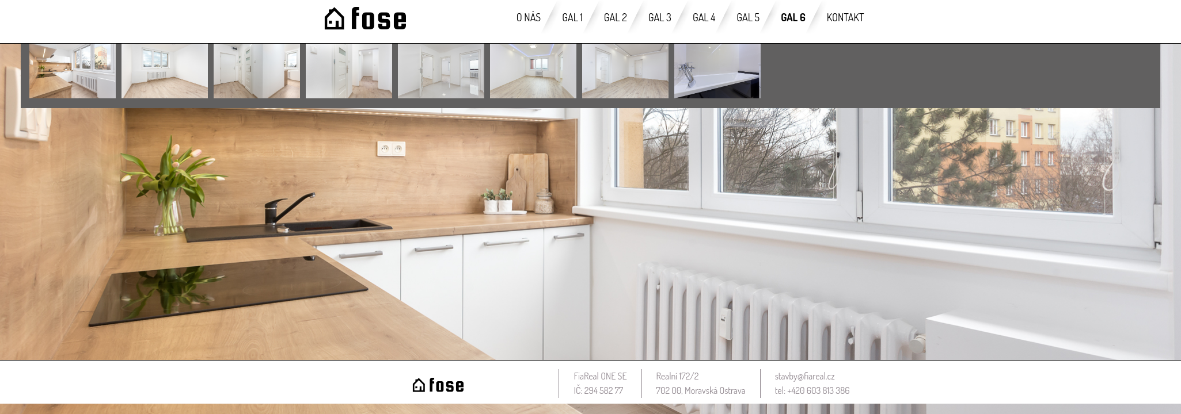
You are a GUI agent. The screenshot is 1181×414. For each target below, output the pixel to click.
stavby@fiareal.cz (805, 376)
